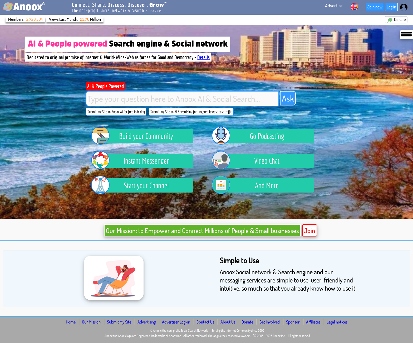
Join (309, 230)
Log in (391, 6)
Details (203, 57)
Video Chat (249, 161)
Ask (288, 98)
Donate (396, 20)
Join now (374, 6)
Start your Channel (134, 185)
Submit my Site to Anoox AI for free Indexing (116, 111)
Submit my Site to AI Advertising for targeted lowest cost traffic (191, 111)
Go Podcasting (252, 136)
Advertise (333, 5)
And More (249, 185)
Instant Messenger (134, 161)
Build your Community (136, 136)
